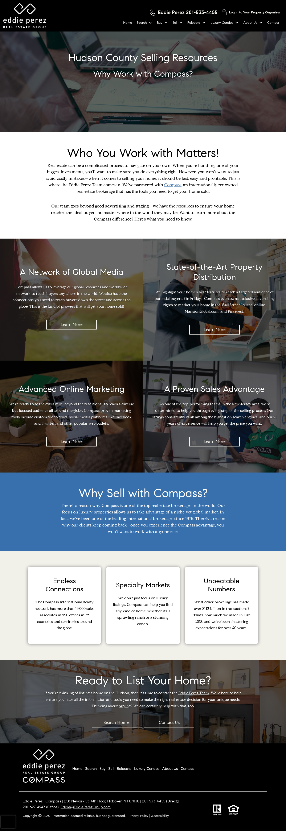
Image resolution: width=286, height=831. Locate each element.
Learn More (71, 324)
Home (127, 22)
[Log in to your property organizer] (251, 12)
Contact (273, 22)
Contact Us (169, 722)
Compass (172, 185)
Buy (102, 768)
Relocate (124, 768)
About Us (170, 768)
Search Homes (117, 722)
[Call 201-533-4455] (184, 12)
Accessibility (160, 816)
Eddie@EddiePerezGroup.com (86, 807)
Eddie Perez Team (193, 693)
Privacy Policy (138, 816)
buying (125, 706)
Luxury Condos (146, 768)
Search (91, 768)
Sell (111, 768)
